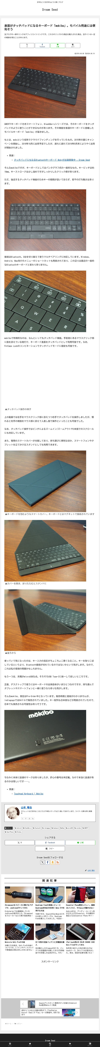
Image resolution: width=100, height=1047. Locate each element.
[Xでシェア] (27, 45)
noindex (78, 828)
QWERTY (85, 828)
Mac (62, 828)
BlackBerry (27, 828)
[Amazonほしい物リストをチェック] (29, 818)
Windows (18, 832)
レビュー (8, 828)
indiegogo (46, 828)
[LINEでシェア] (57, 45)
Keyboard (55, 828)
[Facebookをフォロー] (25, 818)
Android (18, 828)
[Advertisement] (50, 978)
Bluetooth (37, 828)
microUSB (69, 828)
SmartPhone (9, 832)
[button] (73, 45)
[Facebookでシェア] (42, 45)
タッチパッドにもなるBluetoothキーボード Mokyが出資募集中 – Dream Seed (52, 160)
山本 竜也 (26, 807)
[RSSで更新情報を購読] (32, 818)
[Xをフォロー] (22, 818)
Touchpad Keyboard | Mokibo (28, 793)
